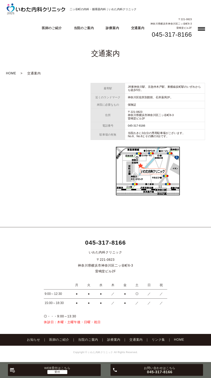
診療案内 (112, 28)
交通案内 (138, 28)
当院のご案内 (84, 28)
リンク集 (158, 339)
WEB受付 (57, 368)
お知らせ (33, 339)
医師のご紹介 (52, 28)
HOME (11, 73)
